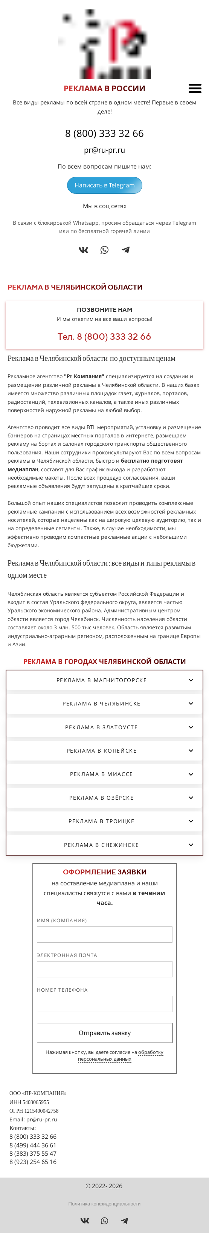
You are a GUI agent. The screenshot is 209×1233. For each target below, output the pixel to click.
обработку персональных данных (121, 1055)
